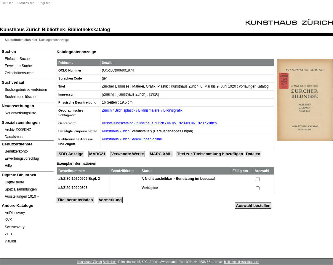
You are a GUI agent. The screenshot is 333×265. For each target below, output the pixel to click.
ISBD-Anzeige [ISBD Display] (70, 154)
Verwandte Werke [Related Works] (127, 154)
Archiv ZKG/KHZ (18, 130)
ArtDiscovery (15, 213)
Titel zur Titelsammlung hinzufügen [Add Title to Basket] (210, 154)
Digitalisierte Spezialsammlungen (21, 185)
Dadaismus (14, 137)
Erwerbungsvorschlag (22, 158)
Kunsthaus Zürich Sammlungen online (132, 139)
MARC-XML (161, 154)
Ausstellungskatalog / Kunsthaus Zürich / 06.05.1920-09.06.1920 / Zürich (159, 123)
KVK (8, 220)
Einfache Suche (17, 59)
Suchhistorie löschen (21, 97)
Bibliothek (53, 29)
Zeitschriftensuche (19, 73)
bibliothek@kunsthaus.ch (241, 262)
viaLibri (10, 241)
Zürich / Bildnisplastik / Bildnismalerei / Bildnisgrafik (142, 110)
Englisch (44, 3)
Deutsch (7, 3)
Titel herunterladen (75, 200)
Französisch (25, 3)
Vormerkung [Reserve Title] (110, 200)
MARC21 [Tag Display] (97, 154)
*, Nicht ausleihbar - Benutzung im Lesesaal (178, 179)
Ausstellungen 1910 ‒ (22, 196)
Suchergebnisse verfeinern (26, 90)
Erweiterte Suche (18, 66)
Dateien (253, 154)
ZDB (8, 234)
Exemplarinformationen (76, 163)
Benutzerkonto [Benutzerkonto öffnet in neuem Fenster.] (16, 151)
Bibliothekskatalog (89, 29)
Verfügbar (150, 188)
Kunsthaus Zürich (20, 29)
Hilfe (8, 166)
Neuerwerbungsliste (20, 113)
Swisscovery (15, 227)
